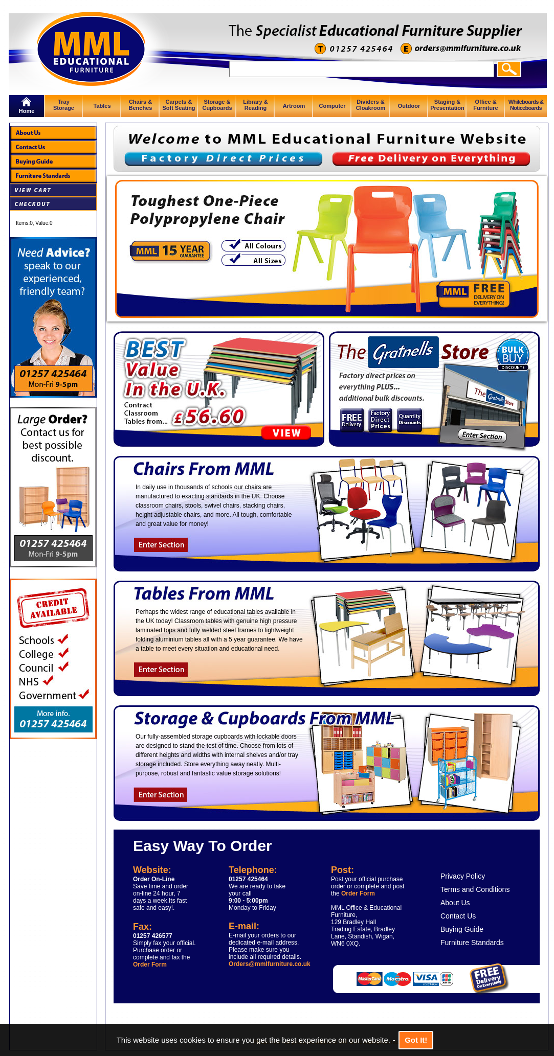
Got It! (416, 1040)
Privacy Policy (462, 876)
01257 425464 (248, 879)
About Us (455, 903)
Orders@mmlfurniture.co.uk (270, 964)
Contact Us (458, 916)
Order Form (150, 964)
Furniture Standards (472, 942)
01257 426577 (152, 935)
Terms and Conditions (474, 889)
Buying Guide (461, 929)
